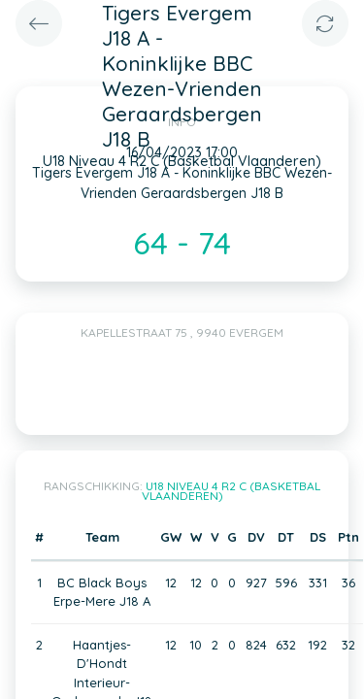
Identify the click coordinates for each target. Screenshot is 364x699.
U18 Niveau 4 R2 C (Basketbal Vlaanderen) (231, 491)
